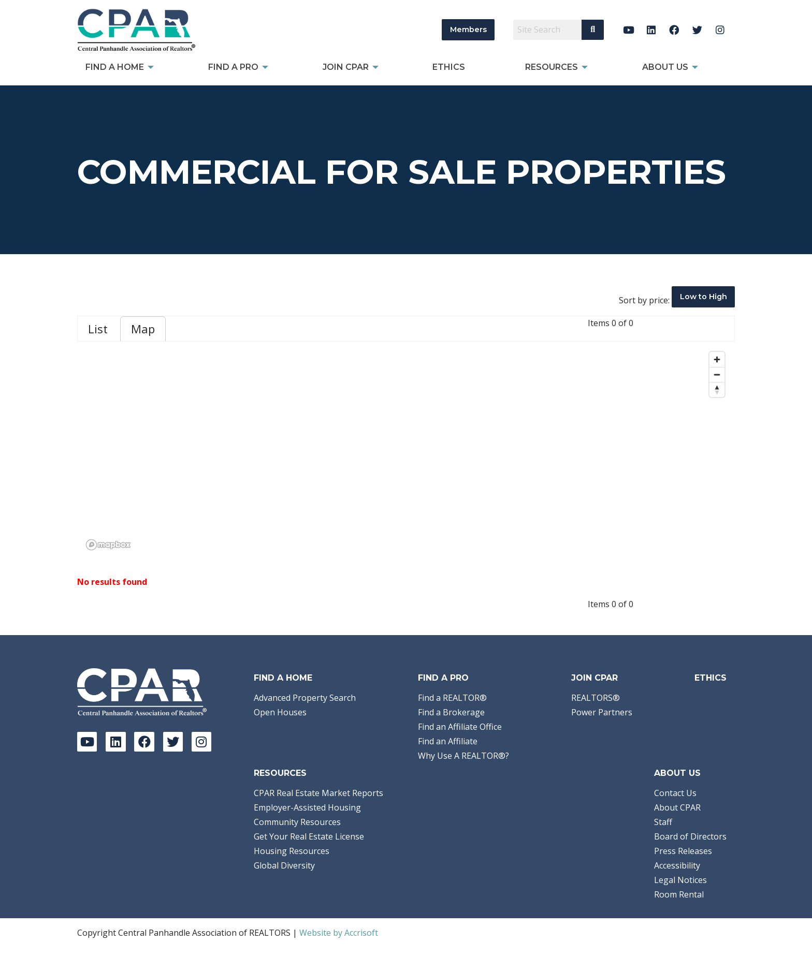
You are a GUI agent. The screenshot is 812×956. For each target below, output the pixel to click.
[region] (406, 450)
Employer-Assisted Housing (307, 807)
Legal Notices (680, 880)
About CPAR (677, 807)
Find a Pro (443, 678)
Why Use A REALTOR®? (463, 755)
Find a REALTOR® (452, 697)
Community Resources (297, 822)
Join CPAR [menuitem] (346, 67)
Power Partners (601, 712)
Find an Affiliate (447, 741)
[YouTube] (628, 30)
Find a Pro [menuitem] (233, 67)
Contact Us (675, 793)
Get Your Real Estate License (309, 836)
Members (468, 29)
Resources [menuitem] (551, 67)
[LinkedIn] (651, 30)
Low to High (703, 296)
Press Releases (683, 851)
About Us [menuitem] (665, 67)
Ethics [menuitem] (448, 67)
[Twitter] (697, 30)
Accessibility (677, 865)
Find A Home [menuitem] (114, 67)
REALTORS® (595, 697)
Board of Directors (690, 836)
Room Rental (679, 894)
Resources (280, 773)
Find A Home (283, 678)
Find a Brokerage (451, 712)
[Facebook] (674, 30)
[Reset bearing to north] (716, 389)
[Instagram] (720, 30)
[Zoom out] (716, 374)
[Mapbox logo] (108, 545)
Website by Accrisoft (338, 932)
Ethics (710, 678)
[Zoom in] (716, 359)
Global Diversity (284, 865)
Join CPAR (594, 678)
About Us (677, 773)
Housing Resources (291, 851)
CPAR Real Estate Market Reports (318, 793)
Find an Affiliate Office (460, 726)
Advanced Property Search (305, 697)
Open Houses (280, 712)
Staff (663, 822)
